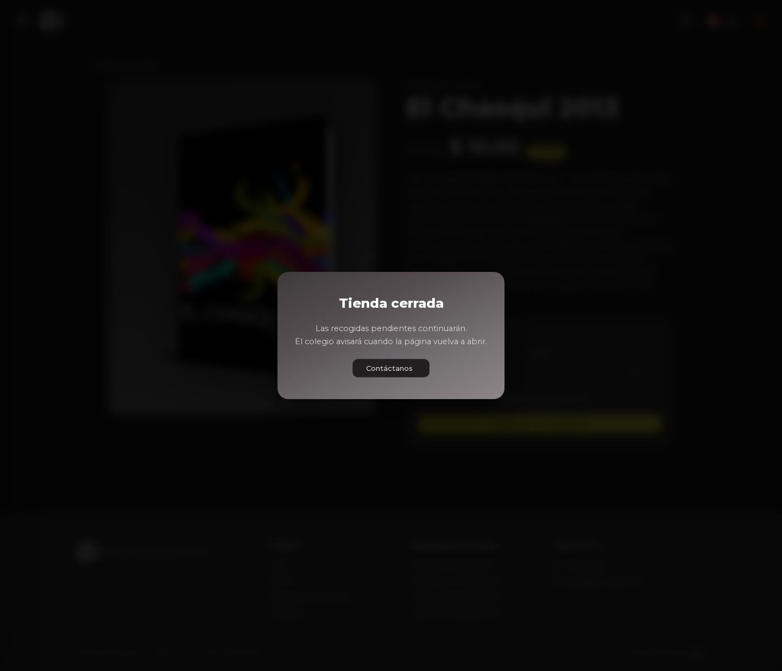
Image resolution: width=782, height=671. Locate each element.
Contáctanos (389, 368)
